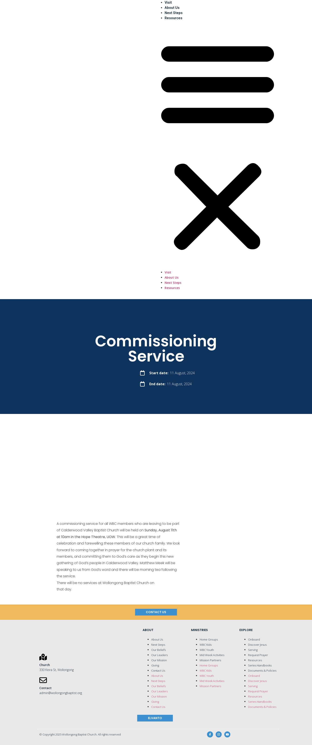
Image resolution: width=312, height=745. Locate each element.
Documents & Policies (262, 670)
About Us (172, 8)
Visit (168, 2)
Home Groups (209, 639)
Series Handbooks (260, 665)
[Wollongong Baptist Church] (94, 149)
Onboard (254, 639)
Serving (253, 650)
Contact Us (158, 670)
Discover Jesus (257, 645)
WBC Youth (207, 650)
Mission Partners (210, 660)
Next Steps (174, 13)
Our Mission (159, 660)
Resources (173, 18)
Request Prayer (258, 655)
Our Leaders (159, 655)
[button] (217, 145)
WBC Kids (206, 645)
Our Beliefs (158, 650)
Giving (155, 665)
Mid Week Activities (212, 655)
